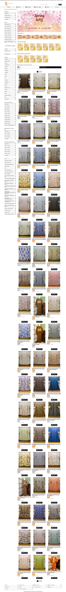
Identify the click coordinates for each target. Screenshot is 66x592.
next (41, 71)
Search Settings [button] (43, 67)
